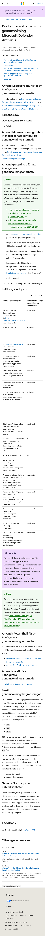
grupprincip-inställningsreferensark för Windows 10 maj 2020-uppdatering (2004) (23, 213)
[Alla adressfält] (4, 19)
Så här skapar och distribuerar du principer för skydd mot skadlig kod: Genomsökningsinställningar (22, 155)
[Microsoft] (22, 3)
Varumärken (25, 925)
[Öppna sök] (33, 3)
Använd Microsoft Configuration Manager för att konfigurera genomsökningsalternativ (21, 69)
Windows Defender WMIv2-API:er (18, 684)
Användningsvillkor (11, 925)
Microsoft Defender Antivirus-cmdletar (22, 665)
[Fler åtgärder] (41, 19)
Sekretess (8, 919)
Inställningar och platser (16, 273)
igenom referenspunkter (15, 344)
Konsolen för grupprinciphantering (26, 234)
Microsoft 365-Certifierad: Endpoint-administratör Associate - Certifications (20, 869)
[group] (22, 422)
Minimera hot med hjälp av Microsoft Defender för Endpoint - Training (20, 855)
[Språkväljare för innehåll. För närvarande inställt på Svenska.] (10, 895)
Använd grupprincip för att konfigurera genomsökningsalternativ (18, 74)
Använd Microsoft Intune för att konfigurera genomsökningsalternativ (20, 61)
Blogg (22, 915)
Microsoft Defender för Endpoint (19, 19)
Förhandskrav (9, 65)
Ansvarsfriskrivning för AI (14, 912)
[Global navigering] (2, 3)
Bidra (31, 915)
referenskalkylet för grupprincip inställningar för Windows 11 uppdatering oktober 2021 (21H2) (22, 223)
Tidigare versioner (11, 915)
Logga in (40, 3)
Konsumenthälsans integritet (15, 922)
